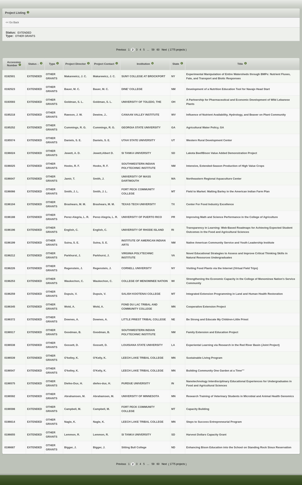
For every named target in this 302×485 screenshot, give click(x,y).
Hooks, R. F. (100, 165)
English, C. (100, 229)
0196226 (9, 268)
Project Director (76, 63)
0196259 (9, 293)
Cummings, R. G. (104, 127)
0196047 (9, 178)
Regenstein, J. (102, 268)
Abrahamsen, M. (103, 396)
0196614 (9, 421)
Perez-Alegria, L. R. (105, 217)
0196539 (9, 357)
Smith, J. (98, 178)
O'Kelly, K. (99, 357)
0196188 (9, 217)
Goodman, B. (101, 332)
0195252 (9, 127)
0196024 (9, 153)
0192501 (9, 76)
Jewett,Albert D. (103, 153)
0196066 (9, 191)
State (176, 63)
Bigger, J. (99, 447)
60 (158, 49)
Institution (144, 63)
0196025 (9, 165)
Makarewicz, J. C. (104, 76)
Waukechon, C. (102, 281)
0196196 (9, 229)
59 (153, 49)
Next (164, 49)
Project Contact (104, 63)
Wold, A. (98, 306)
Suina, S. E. (100, 242)
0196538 (9, 345)
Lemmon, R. (100, 434)
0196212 (9, 255)
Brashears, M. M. (104, 204)
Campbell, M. (101, 409)
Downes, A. (100, 319)
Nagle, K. (99, 421)
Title (240, 63)
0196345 (9, 306)
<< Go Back (12, 22)
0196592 (9, 396)
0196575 (9, 383)
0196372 (9, 319)
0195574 (9, 140)
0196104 (9, 204)
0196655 (9, 434)
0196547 (9, 370)
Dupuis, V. (99, 293)
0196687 (9, 447)
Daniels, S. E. (101, 140)
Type (52, 63)
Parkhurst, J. (101, 255)
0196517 (9, 332)
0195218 (9, 114)
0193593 (9, 101)
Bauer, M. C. (100, 89)
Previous (121, 49)
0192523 (9, 89)
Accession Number (14, 64)
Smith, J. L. (100, 191)
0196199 (9, 242)
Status (32, 63)
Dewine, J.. (100, 114)
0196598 (9, 409)
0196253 (9, 281)
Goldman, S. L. (102, 101)
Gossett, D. (100, 345)
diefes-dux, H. (102, 383)
